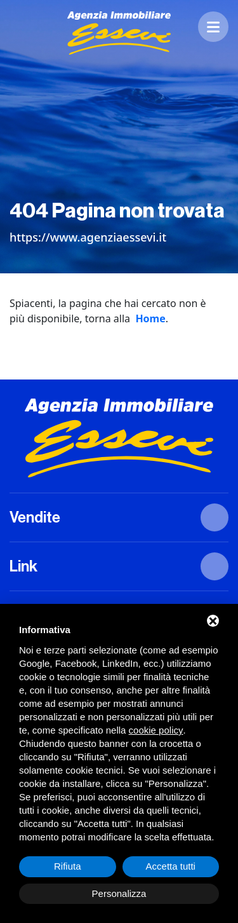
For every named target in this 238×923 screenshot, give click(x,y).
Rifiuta (67, 866)
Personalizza (119, 893)
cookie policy (156, 730)
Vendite (35, 517)
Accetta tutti (170, 866)
